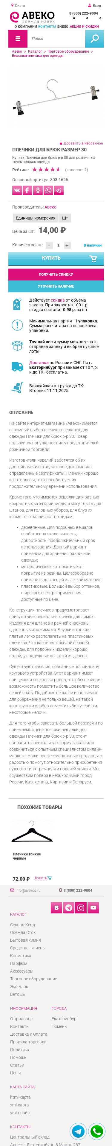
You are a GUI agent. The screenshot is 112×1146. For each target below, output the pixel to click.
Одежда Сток (23, 932)
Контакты (47, 27)
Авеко (17, 51)
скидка (58, 300)
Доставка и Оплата (28, 1034)
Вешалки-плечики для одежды (37, 56)
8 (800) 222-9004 (83, 13)
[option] (56, 97)
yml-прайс (20, 1112)
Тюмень (59, 1026)
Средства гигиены (28, 948)
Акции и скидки (84, 27)
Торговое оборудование (68, 51)
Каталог (35, 51)
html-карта (20, 1097)
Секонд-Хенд (22, 924)
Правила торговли (28, 1042)
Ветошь (17, 994)
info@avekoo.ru (28, 890)
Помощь (18, 1057)
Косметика (20, 955)
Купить (70, 259)
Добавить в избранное (83, 143)
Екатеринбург (65, 1018)
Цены (15, 1072)
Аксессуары (21, 971)
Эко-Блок (19, 986)
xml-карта (19, 1105)
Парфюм (18, 963)
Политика (19, 1049)
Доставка (39, 362)
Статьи (17, 1065)
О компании (26, 27)
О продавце (21, 1018)
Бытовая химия (25, 940)
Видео (62, 27)
